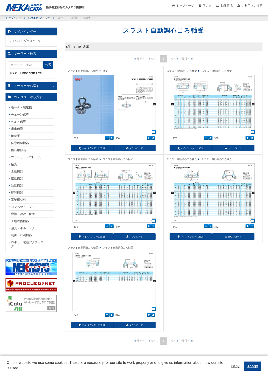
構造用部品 (18, 150)
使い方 (207, 5)
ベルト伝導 (18, 121)
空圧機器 (17, 178)
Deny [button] (235, 366)
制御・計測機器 (21, 235)
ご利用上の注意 (252, 5)
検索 (48, 64)
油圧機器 (17, 185)
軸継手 (15, 136)
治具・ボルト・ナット (26, 228)
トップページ (185, 5)
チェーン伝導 (20, 114)
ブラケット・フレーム (26, 157)
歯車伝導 (17, 128)
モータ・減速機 (21, 107)
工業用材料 (18, 199)
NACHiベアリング (39, 18)
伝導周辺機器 (20, 143)
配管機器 (17, 192)
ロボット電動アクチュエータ (29, 244)
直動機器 (17, 171)
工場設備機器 (20, 221)
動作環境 (227, 5)
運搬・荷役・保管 (23, 214)
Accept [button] (252, 366)
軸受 (14, 164)
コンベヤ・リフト (23, 207)
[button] (7, 371)
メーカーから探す (26, 85)
